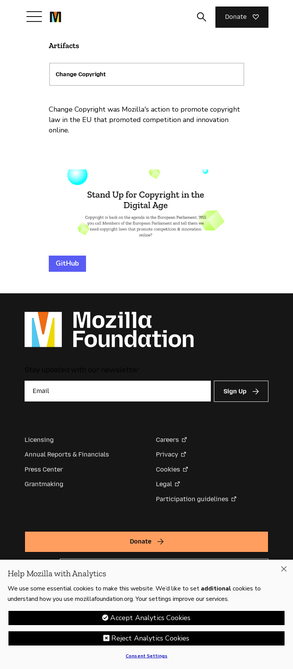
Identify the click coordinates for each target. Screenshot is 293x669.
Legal (164, 484)
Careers (167, 439)
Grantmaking (44, 484)
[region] (146, 614)
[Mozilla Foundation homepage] (55, 17)
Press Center (44, 469)
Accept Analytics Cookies (150, 617)
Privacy (167, 454)
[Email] (118, 391)
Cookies (168, 469)
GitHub (67, 263)
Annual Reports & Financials (67, 454)
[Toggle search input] (201, 17)
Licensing (39, 439)
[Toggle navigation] (34, 16)
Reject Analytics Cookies (150, 638)
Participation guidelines (192, 499)
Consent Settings (146, 656)
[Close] (284, 569)
